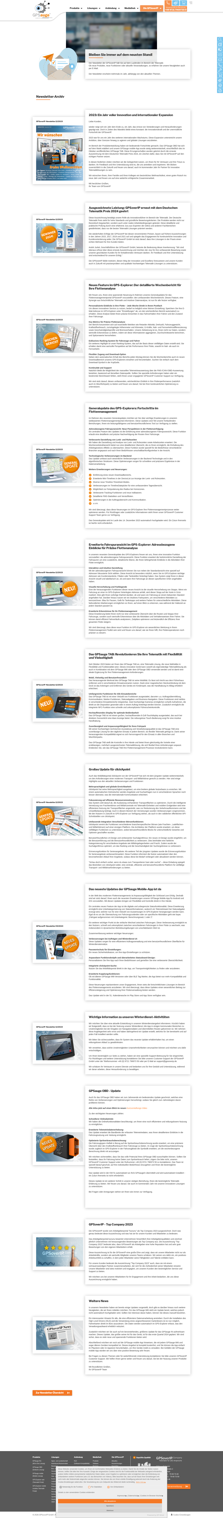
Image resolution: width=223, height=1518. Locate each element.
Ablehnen (110, 1510)
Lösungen (92, 8)
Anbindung (111, 8)
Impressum (121, 1496)
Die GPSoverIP (150, 8)
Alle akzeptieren (110, 1501)
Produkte (74, 8)
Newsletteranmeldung (170, 1486)
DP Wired (160, 1515)
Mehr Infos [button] (140, 1482)
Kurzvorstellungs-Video (137, 1108)
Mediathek (129, 8)
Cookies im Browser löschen (151, 1496)
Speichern (110, 1506)
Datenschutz (133, 1496)
